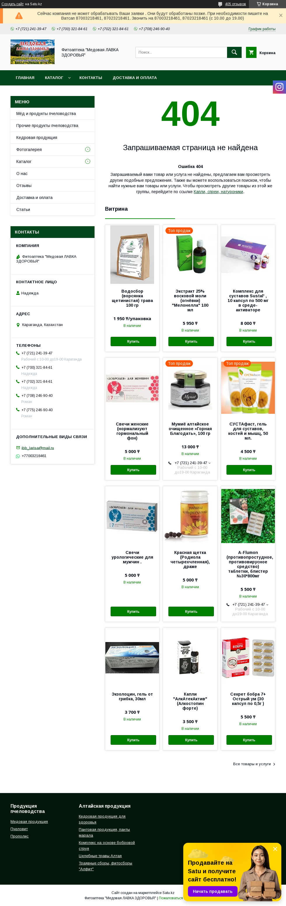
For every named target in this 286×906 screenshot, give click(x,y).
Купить (133, 341)
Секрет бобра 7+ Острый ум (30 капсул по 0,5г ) (248, 699)
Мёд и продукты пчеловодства (46, 113)
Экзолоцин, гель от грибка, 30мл (132, 696)
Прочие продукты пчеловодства (47, 125)
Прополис (20, 836)
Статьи (23, 209)
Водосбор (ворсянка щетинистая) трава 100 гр (132, 298)
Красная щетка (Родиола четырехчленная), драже (190, 559)
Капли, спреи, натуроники (218, 191)
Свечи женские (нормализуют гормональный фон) (132, 431)
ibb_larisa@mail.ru (38, 447)
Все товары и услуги (252, 764)
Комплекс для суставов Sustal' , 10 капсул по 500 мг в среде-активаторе (248, 300)
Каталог (54, 78)
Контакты (90, 78)
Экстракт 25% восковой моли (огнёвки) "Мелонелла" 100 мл (190, 300)
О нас (21, 173)
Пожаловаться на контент (180, 898)
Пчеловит (19, 829)
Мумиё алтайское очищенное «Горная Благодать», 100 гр (190, 429)
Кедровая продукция (36, 137)
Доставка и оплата (135, 78)
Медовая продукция (29, 821)
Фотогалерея (29, 149)
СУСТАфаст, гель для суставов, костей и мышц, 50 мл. (248, 431)
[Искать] (234, 52)
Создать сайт (12, 4)
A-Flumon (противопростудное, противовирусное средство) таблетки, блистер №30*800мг (248, 564)
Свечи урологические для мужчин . (132, 557)
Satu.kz (169, 893)
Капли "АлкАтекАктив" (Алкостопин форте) (190, 701)
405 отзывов (235, 4)
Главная (25, 78)
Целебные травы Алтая (100, 856)
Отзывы (24, 185)
